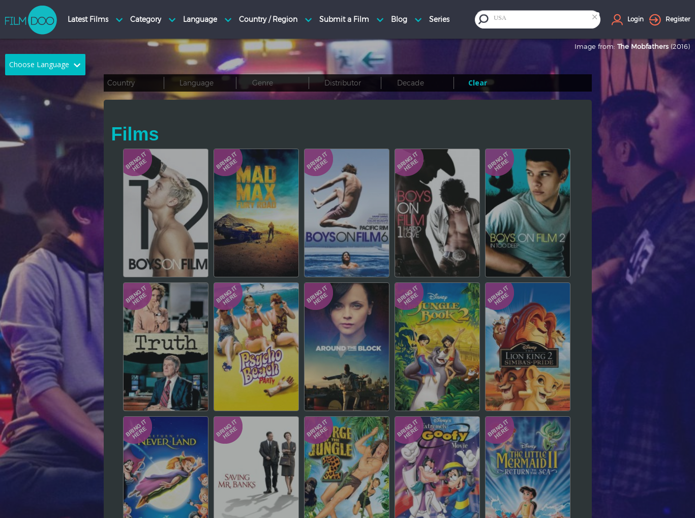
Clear (477, 83)
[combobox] (545, 19)
